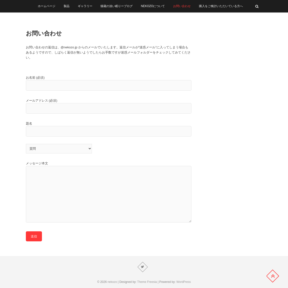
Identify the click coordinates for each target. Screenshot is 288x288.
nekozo (112, 282)
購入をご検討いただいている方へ (221, 6)
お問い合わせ (182, 6)
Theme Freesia (147, 282)
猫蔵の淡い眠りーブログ (116, 6)
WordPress (183, 282)
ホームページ (46, 6)
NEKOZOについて (153, 6)
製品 (67, 6)
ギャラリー (85, 6)
